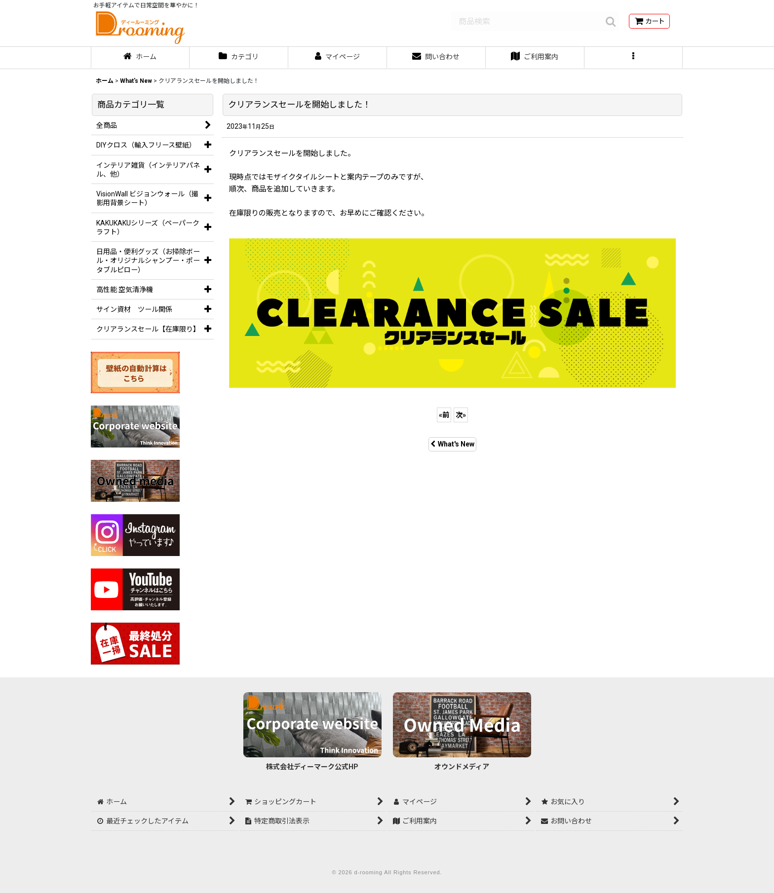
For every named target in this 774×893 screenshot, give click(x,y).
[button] (633, 58)
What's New (452, 444)
